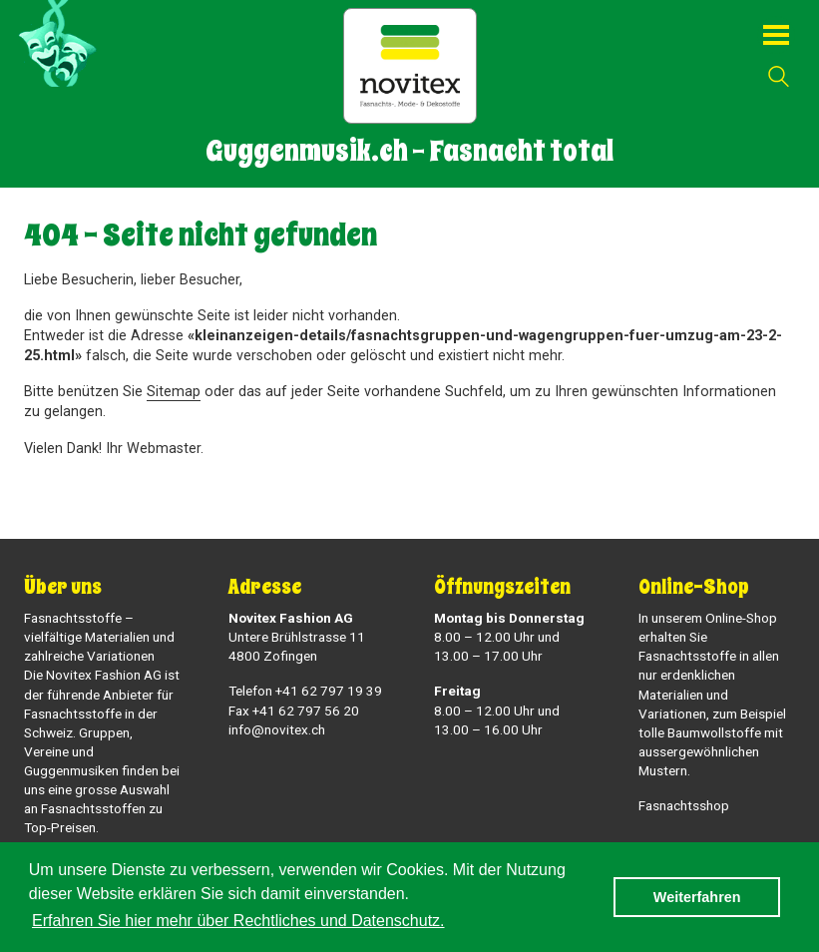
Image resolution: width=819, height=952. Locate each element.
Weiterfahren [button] (697, 897)
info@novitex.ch (276, 729)
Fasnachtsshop (683, 805)
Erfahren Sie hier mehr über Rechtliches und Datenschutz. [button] (238, 920)
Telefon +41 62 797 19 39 (305, 691)
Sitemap (174, 391)
